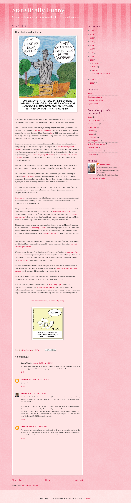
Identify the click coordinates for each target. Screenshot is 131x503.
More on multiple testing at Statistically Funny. (47, 301)
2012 (92, 83)
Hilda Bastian (105, 164)
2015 (92, 56)
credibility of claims (39, 228)
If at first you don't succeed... (102, 73)
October (95, 67)
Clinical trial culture (94, 120)
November (96, 63)
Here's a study (20, 198)
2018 (92, 45)
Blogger (88, 498)
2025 (92, 30)
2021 (92, 41)
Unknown (24, 379)
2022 (92, 38)
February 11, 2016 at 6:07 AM (38, 379)
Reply (23, 372)
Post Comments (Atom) (29, 485)
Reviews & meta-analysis (96, 144)
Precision (91, 134)
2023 (92, 34)
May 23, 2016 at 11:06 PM (37, 427)
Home (48, 480)
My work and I (93, 104)
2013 (92, 79)
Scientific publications (95, 100)
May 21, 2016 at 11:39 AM (37, 393)
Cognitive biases (93, 124)
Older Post (78, 480)
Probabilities (92, 137)
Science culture (93, 147)
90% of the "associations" (62, 211)
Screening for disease (95, 151)
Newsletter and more (95, 97)
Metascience (92, 127)
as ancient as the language (46, 287)
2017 (92, 49)
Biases (90, 117)
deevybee (24, 393)
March (94, 70)
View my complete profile (97, 178)
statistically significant (43, 130)
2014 (92, 60)
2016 (92, 53)
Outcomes (91, 131)
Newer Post (17, 480)
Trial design (92, 154)
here (51, 133)
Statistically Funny (38, 10)
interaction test (23, 260)
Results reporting (93, 141)
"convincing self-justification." (43, 155)
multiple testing (28, 176)
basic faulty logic (55, 284)
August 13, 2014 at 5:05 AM (43, 363)
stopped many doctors (51, 233)
